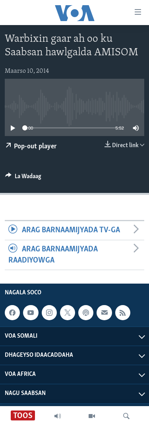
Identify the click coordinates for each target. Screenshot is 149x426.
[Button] (23, 178)
